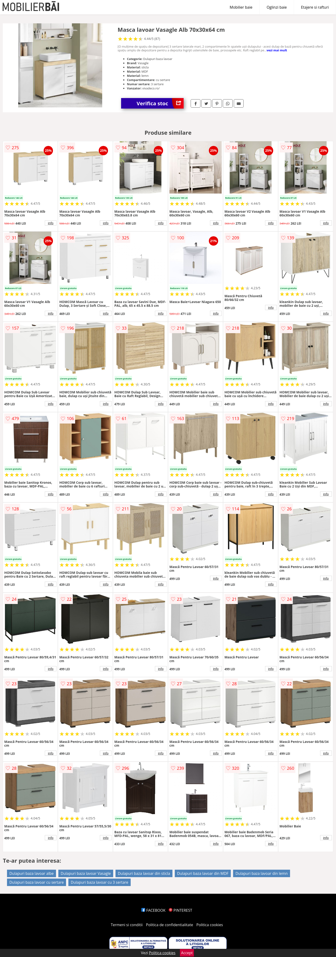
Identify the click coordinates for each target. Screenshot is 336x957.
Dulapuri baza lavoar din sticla (144, 873)
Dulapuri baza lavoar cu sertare (36, 882)
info (50, 223)
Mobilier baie (241, 7)
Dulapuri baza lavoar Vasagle (86, 873)
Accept (187, 952)
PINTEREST (180, 910)
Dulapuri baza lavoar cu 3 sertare (99, 882)
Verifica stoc (160, 103)
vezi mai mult (277, 50)
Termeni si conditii (127, 924)
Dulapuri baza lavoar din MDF (202, 873)
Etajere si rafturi (315, 7)
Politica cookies (209, 924)
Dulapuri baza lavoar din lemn (261, 873)
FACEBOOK (153, 910)
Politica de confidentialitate (169, 924)
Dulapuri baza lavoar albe (31, 873)
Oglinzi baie (277, 7)
